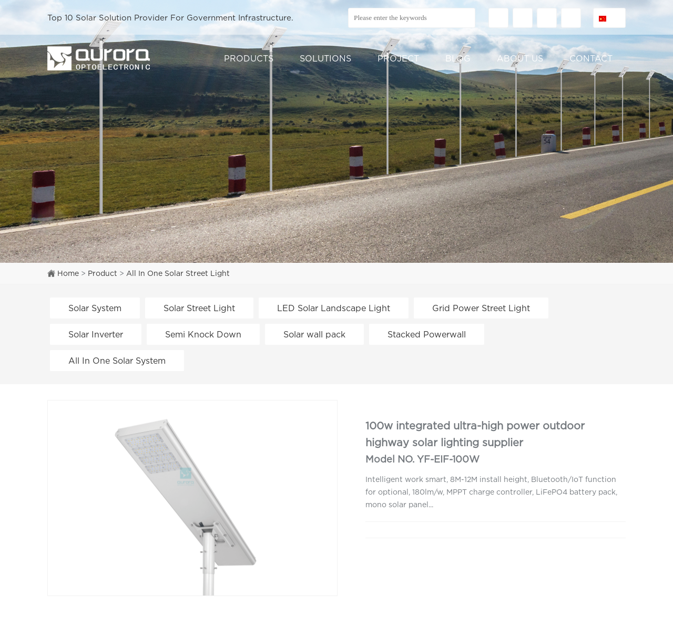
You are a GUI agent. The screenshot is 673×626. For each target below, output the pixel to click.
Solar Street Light (199, 308)
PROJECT (398, 58)
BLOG (458, 58)
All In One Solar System (117, 360)
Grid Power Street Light (481, 308)
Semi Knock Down (203, 334)
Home (68, 273)
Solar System (94, 308)
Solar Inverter (95, 334)
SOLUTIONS (325, 58)
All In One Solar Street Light (178, 273)
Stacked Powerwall (427, 334)
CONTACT (591, 58)
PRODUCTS (248, 58)
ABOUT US (520, 58)
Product (102, 273)
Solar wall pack (314, 334)
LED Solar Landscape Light (333, 308)
